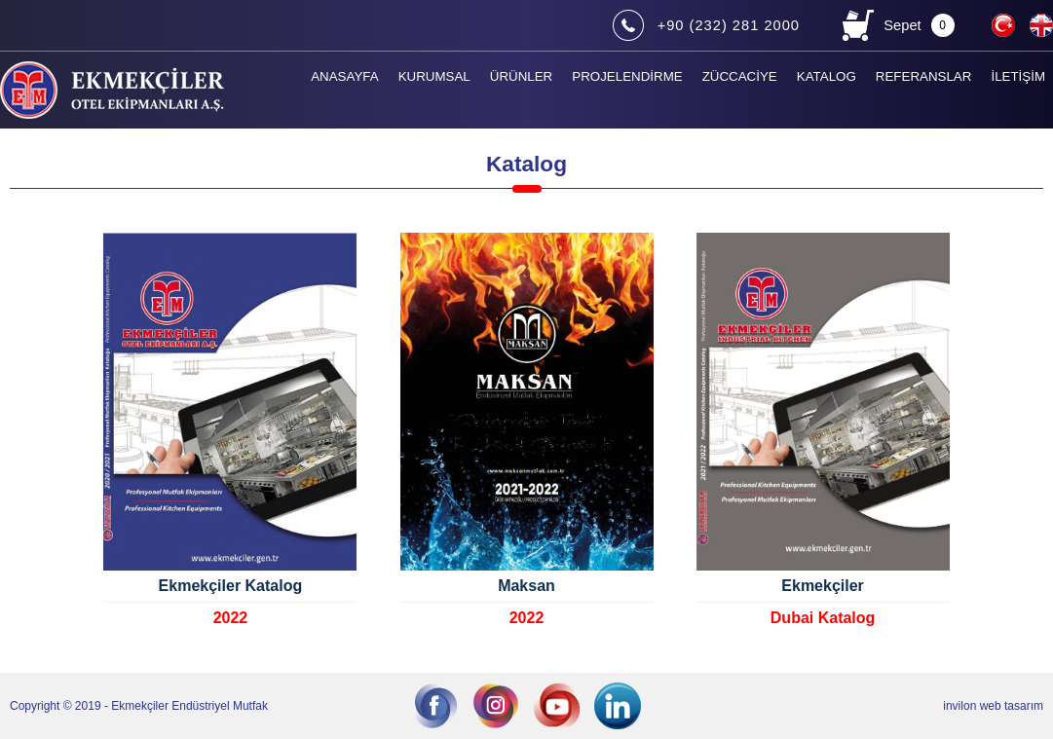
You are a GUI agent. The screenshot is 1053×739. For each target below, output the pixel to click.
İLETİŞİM (1018, 76)
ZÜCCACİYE (739, 76)
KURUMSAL (434, 76)
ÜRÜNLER (521, 76)
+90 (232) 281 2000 (729, 25)
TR (1005, 23)
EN (1043, 23)
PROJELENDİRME (627, 76)
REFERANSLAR (924, 76)
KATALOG (826, 76)
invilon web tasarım (993, 706)
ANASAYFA (344, 76)
